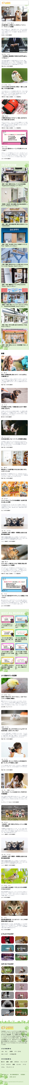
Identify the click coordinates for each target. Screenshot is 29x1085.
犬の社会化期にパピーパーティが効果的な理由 (14, 439)
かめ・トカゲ (4, 1054)
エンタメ (9, 530)
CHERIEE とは (4, 1074)
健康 (7, 1062)
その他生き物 (13, 1054)
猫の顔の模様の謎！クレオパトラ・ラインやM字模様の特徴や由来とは (14, 920)
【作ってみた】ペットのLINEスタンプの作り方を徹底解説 (14, 793)
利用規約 (23, 1074)
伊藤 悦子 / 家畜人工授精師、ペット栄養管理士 (11, 96)
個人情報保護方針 (14, 1074)
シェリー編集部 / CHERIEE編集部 (8, 541)
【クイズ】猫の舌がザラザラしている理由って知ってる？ (14, 596)
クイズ (5, 146)
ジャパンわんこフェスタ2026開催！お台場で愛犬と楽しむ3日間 (14, 501)
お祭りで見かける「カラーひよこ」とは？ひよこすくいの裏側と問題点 (14, 697)
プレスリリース (10, 1067)
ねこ (5, 54)
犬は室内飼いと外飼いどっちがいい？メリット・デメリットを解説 (14, 26)
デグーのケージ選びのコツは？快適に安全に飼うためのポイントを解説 (14, 564)
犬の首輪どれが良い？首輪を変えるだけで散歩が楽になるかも (14, 407)
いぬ (2, 54)
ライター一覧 (4, 1077)
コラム (8, 54)
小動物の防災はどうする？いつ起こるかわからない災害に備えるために (14, 119)
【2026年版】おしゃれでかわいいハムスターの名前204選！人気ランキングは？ (14, 730)
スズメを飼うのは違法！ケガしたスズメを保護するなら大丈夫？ (14, 888)
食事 (11, 1062)
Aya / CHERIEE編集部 (5, 510)
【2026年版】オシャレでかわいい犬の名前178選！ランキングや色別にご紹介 (13, 762)
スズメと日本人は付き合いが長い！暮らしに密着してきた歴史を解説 (14, 87)
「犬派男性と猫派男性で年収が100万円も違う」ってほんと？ (14, 57)
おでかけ (6, 498)
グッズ (5, 405)
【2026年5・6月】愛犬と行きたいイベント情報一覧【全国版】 (14, 825)
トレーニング (7, 437)
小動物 (3, 116)
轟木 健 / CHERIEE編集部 (6, 416)
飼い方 (12, 23)
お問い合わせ (13, 1077)
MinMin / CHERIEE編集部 (7, 35)
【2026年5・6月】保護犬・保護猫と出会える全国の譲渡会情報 (14, 533)
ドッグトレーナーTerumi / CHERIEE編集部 (10, 802)
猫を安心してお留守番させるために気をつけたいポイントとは (14, 470)
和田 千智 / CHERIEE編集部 (7, 66)
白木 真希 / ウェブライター (7, 706)
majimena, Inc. (20, 1081)
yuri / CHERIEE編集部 (6, 158)
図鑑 (14, 1064)
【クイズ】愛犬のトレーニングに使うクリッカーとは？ (14, 149)
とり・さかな (4, 85)
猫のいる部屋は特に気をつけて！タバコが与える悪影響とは (14, 375)
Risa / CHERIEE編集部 (5, 929)
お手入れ (16, 1062)
